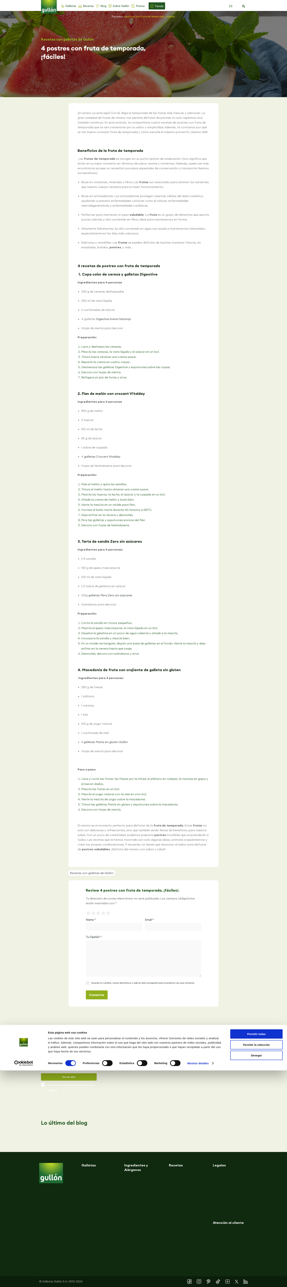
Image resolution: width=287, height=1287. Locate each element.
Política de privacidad (70, 1085)
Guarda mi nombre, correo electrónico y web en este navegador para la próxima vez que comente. (143, 982)
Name (91, 919)
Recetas (88, 6)
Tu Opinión (94, 937)
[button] (243, 6)
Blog (103, 6)
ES (230, 6)
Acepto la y (71, 1087)
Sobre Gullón (121, 6)
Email (149, 919)
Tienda (159, 6)
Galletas (70, 6)
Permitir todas (256, 1250)
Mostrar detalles (198, 1279)
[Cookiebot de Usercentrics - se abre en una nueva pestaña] (24, 1280)
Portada (117, 16)
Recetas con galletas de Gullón (67, 39)
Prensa (140, 6)
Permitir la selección (256, 1261)
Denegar (256, 1271)
